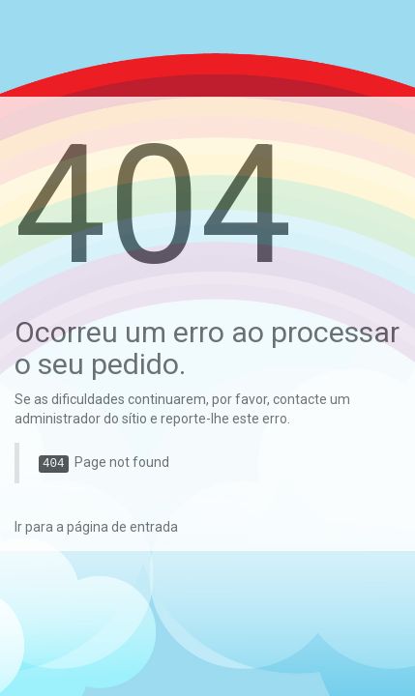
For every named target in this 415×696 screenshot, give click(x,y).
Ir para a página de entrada (96, 527)
